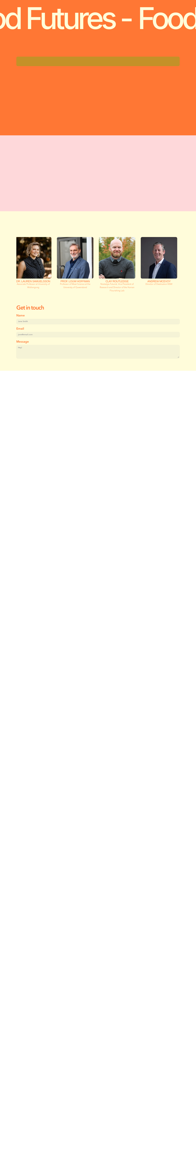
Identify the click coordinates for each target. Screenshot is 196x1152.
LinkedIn (39, 1106)
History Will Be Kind (90, 1132)
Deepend (74, 1131)
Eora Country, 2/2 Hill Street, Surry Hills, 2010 (63, 1101)
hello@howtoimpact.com (50, 1090)
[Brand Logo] (12, 4)
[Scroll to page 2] (98, 564)
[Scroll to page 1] (95, 564)
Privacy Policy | (26, 1132)
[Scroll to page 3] (101, 564)
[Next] (174, 541)
